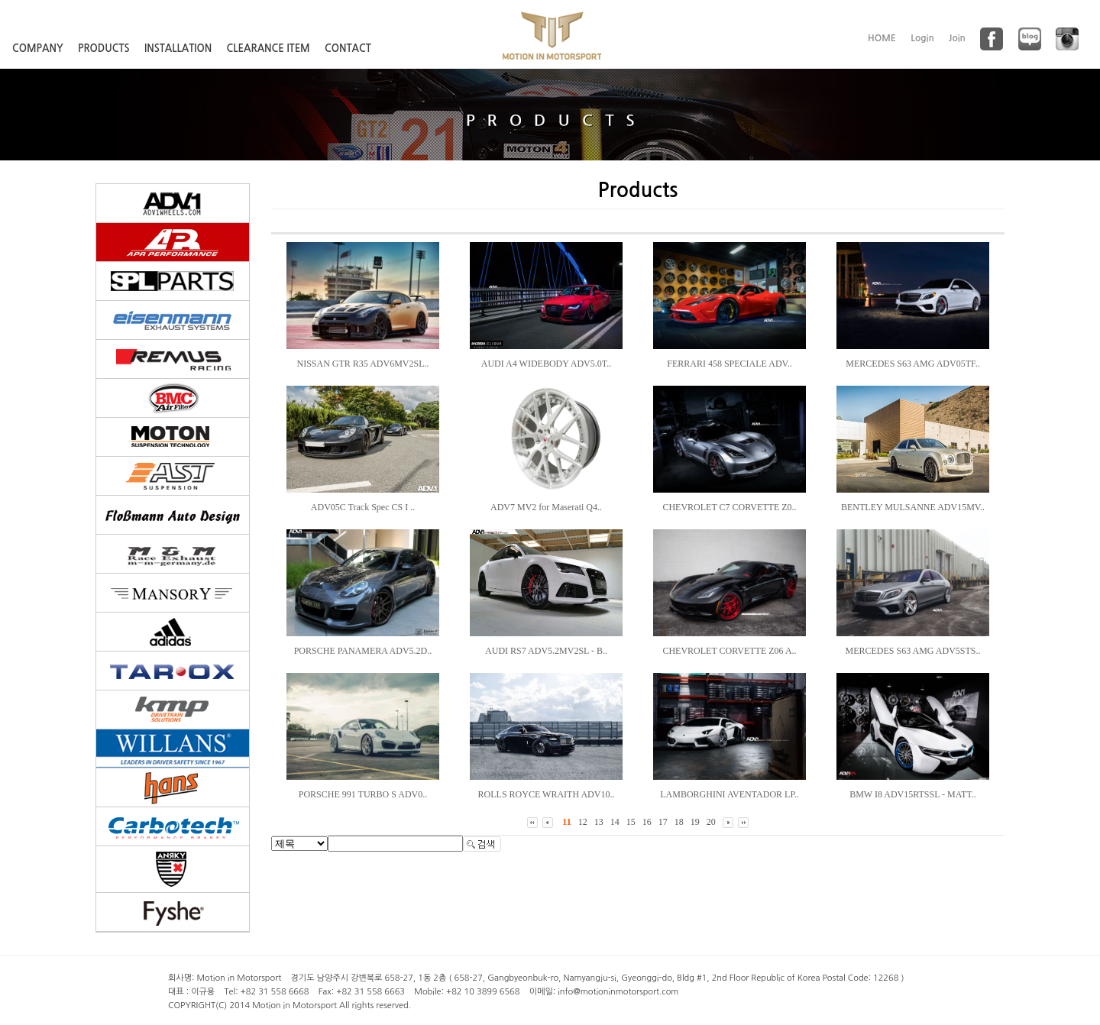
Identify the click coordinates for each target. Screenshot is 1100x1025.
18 (679, 821)
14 (615, 821)
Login (922, 38)
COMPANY (37, 48)
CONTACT (348, 48)
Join (957, 38)
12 (582, 821)
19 (695, 821)
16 (647, 821)
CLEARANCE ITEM (268, 48)
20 (711, 821)
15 (631, 821)
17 (663, 821)
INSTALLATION (178, 48)
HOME (882, 38)
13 (598, 821)
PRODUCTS (104, 48)
